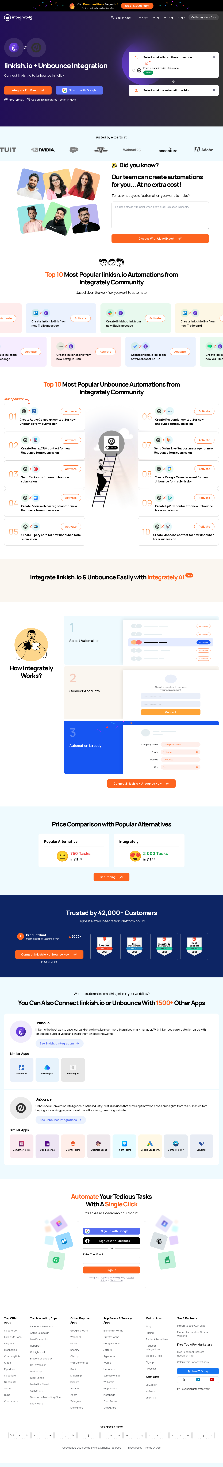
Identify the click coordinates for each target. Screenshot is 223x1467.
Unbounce (109, 1369)
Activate (32, 318)
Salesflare (10, 1375)
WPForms (108, 1382)
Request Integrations (153, 1347)
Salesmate (10, 1382)
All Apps (143, 17)
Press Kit (151, 1368)
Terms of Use (116, 1280)
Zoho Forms (110, 1401)
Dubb (7, 1394)
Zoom (73, 1394)
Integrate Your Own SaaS (191, 1325)
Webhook (75, 1337)
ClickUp (74, 1356)
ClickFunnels (37, 1377)
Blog (156, 17)
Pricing (168, 17)
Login (181, 17)
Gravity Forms (111, 1337)
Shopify (74, 1349)
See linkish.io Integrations (59, 1043)
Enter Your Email (93, 1254)
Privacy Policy (134, 1447)
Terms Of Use (153, 1447)
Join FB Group (198, 1371)
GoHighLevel (37, 1352)
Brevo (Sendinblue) (41, 1358)
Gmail (73, 1343)
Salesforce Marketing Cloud (46, 1397)
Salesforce (10, 1330)
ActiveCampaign (39, 1332)
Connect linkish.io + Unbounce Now (141, 783)
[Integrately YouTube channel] (212, 1379)
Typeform (109, 1356)
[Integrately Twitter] (184, 1379)
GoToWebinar (38, 1365)
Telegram (76, 1401)
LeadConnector (39, 1339)
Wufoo (107, 1362)
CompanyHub (12, 1356)
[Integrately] (18, 18)
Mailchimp (36, 1371)
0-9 (12, 1435)
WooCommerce (79, 1362)
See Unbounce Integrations (61, 1120)
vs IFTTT (151, 1397)
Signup (150, 1362)
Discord (74, 1382)
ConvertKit (36, 1390)
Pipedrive (9, 1369)
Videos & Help (154, 1355)
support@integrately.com (193, 1389)
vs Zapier (151, 1384)
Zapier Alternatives (157, 1339)
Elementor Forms (113, 1330)
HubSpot (35, 1345)
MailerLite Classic (40, 1384)
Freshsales (10, 1349)
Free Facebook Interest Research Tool (190, 1353)
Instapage (109, 1394)
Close (7, 1362)
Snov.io (8, 1388)
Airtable (74, 1388)
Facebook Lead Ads (41, 1326)
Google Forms (111, 1343)
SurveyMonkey (111, 1375)
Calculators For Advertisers (193, 1362)
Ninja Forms (110, 1388)
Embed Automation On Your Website (193, 1333)
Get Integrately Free (203, 17)
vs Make (150, 1391)
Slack (73, 1369)
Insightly (9, 1343)
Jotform (108, 1349)
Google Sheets (79, 1330)
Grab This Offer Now (137, 5)
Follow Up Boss (13, 1337)
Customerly (11, 1401)
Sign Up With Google (79, 90)
